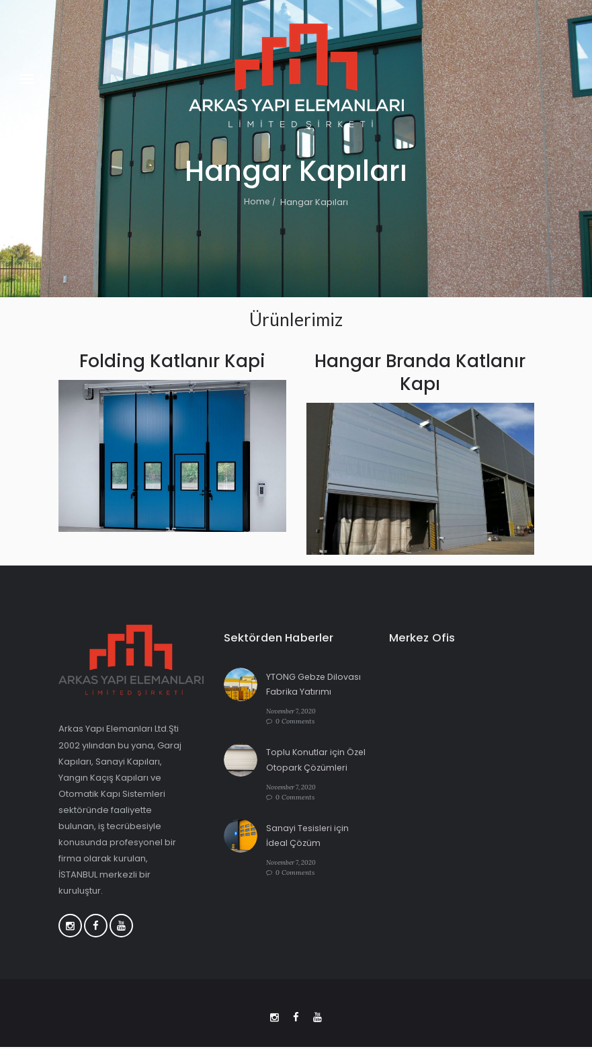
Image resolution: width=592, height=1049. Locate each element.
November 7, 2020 (293, 711)
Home (257, 202)
